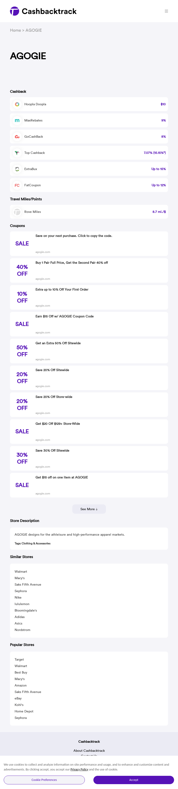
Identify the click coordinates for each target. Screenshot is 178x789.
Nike (18, 597)
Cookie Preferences (44, 780)
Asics (18, 623)
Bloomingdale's (26, 610)
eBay (18, 698)
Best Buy (21, 672)
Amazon (21, 685)
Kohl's (19, 705)
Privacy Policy (79, 769)
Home (15, 30)
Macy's (20, 578)
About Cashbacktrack (89, 751)
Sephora (21, 591)
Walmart (21, 571)
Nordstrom (22, 630)
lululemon (22, 604)
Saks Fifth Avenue (28, 584)
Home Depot (24, 711)
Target (19, 659)
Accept (133, 780)
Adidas (20, 617)
